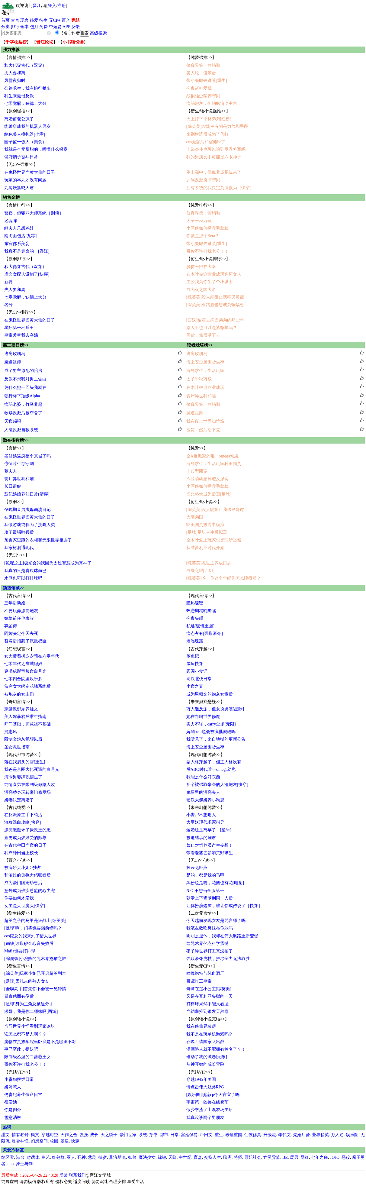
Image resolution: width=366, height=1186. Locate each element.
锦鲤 (162, 1157)
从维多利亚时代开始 (205, 547)
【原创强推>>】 (19, 111)
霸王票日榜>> (16, 345)
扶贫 (102, 1157)
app (11, 1164)
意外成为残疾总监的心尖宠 (29, 890)
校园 (54, 1141)
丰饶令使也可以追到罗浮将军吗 (216, 149)
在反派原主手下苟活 (23, 815)
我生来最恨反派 (19, 96)
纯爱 (34, 20)
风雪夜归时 (14, 80)
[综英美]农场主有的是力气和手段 (217, 126)
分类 (5, 26)
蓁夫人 (10, 471)
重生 (219, 1135)
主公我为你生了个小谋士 (209, 282)
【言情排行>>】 (19, 205)
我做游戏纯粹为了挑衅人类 (29, 524)
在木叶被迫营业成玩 (205, 387)
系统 (143, 1135)
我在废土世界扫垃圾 (205, 421)
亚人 (71, 1157)
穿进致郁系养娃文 (21, 709)
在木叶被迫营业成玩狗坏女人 (213, 274)
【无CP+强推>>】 (21, 164)
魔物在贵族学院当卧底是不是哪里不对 (40, 1041)
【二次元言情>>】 (203, 913)
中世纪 (185, 1157)
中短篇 (55, 26)
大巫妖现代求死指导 (205, 822)
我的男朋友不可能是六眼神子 (213, 157)
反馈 (75, 26)
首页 (5, 20)
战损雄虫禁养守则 (203, 96)
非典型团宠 (196, 471)
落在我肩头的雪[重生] (24, 762)
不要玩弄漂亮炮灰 (21, 611)
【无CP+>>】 (16, 555)
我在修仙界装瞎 (201, 1026)
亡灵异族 (271, 1157)
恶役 (346, 1157)
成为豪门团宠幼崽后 (23, 883)
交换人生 (212, 1157)
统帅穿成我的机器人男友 (27, 126)
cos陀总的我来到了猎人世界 (30, 936)
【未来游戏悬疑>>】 (205, 702)
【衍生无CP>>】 (201, 966)
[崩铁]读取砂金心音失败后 (28, 943)
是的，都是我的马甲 (205, 875)
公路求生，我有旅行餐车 (27, 88)
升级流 (269, 1135)
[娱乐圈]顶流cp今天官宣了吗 (213, 1094)
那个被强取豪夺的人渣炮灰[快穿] (217, 784)
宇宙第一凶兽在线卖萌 (207, 1102)
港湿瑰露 (194, 641)
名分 (8, 304)
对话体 (33, 1157)
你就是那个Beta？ (203, 236)
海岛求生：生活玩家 (205, 370)
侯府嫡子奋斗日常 (21, 157)
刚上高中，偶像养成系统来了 (213, 172)
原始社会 (252, 1157)
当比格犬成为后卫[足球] (208, 494)
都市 (164, 1135)
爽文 (35, 1135)
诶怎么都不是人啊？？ (25, 1034)
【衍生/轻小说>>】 (204, 501)
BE (285, 1157)
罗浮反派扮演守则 (203, 180)
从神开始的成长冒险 (205, 1064)
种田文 (206, 1135)
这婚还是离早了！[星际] (208, 830)
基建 (64, 1141)
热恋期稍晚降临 (201, 611)
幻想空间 (39, 1141)
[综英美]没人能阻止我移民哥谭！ (217, 297)
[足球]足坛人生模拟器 (206, 532)
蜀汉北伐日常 (199, 679)
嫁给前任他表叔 (19, 618)
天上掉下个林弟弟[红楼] (208, 119)
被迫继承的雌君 (201, 837)
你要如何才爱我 (19, 898)
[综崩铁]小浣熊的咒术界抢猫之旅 (35, 958)
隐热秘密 (194, 603)
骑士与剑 (24, 1164)
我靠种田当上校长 (21, 853)
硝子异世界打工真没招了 (209, 951)
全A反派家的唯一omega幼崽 (212, 456)
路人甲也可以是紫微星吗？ (211, 327)
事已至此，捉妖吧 (21, 1049)
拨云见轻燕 (196, 867)
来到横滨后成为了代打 (207, 134)
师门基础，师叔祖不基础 (27, 724)
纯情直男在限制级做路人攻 (29, 784)
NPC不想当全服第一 (205, 890)
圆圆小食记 (196, 671)
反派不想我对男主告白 (25, 379)
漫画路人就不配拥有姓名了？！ (216, 1049)
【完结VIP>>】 (18, 1072)
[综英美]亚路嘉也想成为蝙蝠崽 (215, 304)
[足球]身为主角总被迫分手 (28, 1004)
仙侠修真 (252, 1135)
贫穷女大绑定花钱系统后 (27, 686)
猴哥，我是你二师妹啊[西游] (31, 1011)
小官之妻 (194, 686)
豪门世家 (128, 1135)
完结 (75, 20)
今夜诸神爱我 (199, 88)
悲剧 (92, 1157)
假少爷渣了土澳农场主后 (209, 1109)
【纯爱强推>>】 (201, 57)
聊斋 (227, 1157)
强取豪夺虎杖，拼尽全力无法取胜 (218, 958)
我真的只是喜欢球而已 (25, 570)
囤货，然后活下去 (203, 335)
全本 (24, 26)
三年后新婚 (14, 603)
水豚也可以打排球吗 (23, 578)
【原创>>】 (15, 501)
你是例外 (12, 1109)
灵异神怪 (20, 1141)
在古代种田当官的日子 (25, 845)
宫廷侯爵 (189, 1135)
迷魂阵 (10, 220)
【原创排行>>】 (19, 259)
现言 (24, 20)
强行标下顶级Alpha (22, 396)
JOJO (334, 1157)
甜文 (5, 1135)
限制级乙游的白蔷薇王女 (27, 1057)
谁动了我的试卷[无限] (206, 1057)
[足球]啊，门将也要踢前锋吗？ (33, 928)
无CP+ (55, 20)
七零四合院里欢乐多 (23, 679)
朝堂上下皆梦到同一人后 (209, 898)
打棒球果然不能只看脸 (207, 1004)
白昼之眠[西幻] (200, 570)
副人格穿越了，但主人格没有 (213, 762)
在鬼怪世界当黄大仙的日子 (29, 172)
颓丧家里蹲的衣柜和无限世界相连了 (38, 540)
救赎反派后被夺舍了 (23, 413)
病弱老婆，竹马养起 (23, 404)
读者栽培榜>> (200, 345)
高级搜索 (98, 33)
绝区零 (7, 1157)
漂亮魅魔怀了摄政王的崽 (27, 830)
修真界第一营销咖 (203, 65)
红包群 (58, 1157)
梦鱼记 (192, 656)
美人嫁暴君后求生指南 (25, 716)
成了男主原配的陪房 (23, 370)
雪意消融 (12, 1117)
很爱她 (10, 1102)
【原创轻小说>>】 (21, 1019)
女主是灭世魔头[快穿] (24, 905)
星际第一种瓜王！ (21, 327)
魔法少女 (147, 1157)
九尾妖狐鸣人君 (19, 188)
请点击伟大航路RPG (205, 1087)
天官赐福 (12, 421)
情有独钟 (20, 1135)
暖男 (294, 1157)
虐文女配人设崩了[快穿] (26, 274)
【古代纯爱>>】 (19, 807)
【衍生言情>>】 (19, 966)
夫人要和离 (14, 73)
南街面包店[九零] (20, 236)
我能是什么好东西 (203, 777)
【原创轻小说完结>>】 (207, 1019)
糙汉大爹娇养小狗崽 (205, 800)
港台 (20, 1157)
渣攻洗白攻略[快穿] (22, 822)
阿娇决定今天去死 (21, 633)
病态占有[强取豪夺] (204, 633)
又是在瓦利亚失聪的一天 (209, 996)
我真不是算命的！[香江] (26, 251)
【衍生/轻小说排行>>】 (208, 259)
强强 (83, 1135)
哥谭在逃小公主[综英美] (208, 989)
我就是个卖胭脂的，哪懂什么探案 (36, 149)
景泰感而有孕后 (19, 996)
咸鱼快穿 (194, 663)
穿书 (153, 1135)
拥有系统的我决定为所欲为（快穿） (220, 188)
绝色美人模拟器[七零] (24, 134)
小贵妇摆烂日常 (19, 1079)
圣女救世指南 (17, 747)
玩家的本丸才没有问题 (25, 180)
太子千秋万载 (199, 220)
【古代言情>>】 (19, 595)
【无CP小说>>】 (201, 860)
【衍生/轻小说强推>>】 (208, 111)
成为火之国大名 (201, 289)
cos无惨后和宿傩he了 (206, 142)
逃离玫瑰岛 (14, 353)
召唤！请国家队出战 (205, 1041)
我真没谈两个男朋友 (205, 1117)
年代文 (284, 1135)
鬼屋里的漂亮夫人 (203, 792)
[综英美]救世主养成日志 (208, 563)
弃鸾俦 (10, 626)
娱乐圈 (352, 1135)
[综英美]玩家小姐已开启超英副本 (35, 973)
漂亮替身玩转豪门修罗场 (27, 792)
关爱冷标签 (13, 1150)
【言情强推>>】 (19, 57)
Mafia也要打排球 (19, 951)
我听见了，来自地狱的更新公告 (216, 739)
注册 (61, 5)
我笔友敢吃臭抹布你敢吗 (209, 928)
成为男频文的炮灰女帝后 (209, 694)
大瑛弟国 (194, 517)
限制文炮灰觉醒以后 (23, 739)
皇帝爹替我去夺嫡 (21, 335)
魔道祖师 (12, 362)
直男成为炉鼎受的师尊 (25, 837)
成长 (94, 1135)
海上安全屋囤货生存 (205, 362)
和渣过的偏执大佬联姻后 (27, 875)
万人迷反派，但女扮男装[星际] (215, 709)
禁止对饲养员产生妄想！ (209, 845)
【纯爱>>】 (197, 448)
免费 (43, 26)
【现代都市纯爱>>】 (23, 754)
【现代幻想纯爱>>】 (205, 754)
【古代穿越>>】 (201, 649)
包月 (34, 26)
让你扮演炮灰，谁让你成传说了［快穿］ (224, 905)
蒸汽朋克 (117, 1157)
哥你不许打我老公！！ (207, 251)
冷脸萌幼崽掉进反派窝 (207, 479)
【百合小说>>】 (19, 860)
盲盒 (198, 1157)
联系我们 (77, 1175)
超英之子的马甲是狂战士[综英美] (35, 920)
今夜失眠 (194, 618)
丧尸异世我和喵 (201, 396)
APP (66, 26)
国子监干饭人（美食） (25, 142)
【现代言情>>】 (201, 595)
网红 (304, 1157)
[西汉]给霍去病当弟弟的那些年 (215, 320)
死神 (81, 1157)
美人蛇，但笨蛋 (201, 73)
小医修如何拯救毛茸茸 (207, 228)
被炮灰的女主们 (19, 694)
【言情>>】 (15, 448)
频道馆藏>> (13, 588)
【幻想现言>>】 (19, 649)
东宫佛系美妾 (17, 243)
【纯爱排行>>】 (201, 205)
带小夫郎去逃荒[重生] (206, 80)
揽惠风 (10, 731)
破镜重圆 (233, 1135)
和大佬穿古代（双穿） (25, 65)
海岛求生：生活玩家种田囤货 (213, 463)
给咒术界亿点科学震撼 (207, 943)
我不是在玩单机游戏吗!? (209, 1034)
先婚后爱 (301, 1135)
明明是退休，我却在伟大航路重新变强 (222, 936)
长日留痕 (12, 486)
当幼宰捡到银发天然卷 (207, 1011)
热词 (7, 1127)
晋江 (37, 5)
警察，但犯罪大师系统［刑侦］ (33, 213)
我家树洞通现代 (19, 547)
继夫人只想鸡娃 (19, 228)
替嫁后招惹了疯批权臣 (25, 641)
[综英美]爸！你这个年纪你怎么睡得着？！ (225, 578)
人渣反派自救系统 (21, 430)
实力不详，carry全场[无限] (211, 724)
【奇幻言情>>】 (19, 702)
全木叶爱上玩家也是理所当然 (213, 540)
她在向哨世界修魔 (203, 716)
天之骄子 (109, 1135)
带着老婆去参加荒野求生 (209, 853)
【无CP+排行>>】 (21, 312)
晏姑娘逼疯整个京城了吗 (27, 456)
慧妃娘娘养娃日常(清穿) (26, 494)
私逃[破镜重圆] (200, 626)
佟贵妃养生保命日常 (23, 1094)
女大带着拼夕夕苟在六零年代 (31, 656)
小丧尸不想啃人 (201, 815)
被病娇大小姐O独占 (22, 867)
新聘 (8, 282)
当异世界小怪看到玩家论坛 (29, 1026)
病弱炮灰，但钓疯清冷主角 (211, 103)
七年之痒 (319, 1157)
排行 (15, 26)
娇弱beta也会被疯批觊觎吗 (211, 731)
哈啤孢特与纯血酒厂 (205, 973)
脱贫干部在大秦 (201, 266)
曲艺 (45, 1157)
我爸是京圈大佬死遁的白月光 (31, 769)
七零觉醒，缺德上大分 (25, 103)
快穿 (75, 1141)
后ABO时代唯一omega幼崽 (211, 769)
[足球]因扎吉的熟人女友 (26, 981)
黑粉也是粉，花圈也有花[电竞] (215, 883)
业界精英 (320, 1135)
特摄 (238, 1157)
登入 (52, 5)
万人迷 (337, 1135)
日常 (174, 1135)
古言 (15, 20)
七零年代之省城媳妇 (23, 663)
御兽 (132, 1157)
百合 (66, 20)
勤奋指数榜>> (16, 440)
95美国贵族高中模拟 (205, 524)
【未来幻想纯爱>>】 (205, 807)
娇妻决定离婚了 (19, 800)
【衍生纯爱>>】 (19, 913)
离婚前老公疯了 (19, 119)
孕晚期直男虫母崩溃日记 (27, 509)
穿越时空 (49, 1135)
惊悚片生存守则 (19, 463)
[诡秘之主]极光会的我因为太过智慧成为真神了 (48, 563)
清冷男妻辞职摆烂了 (23, 777)
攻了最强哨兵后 (19, 532)
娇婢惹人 (12, 1087)
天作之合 (68, 1135)
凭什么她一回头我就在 (25, 387)
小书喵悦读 (73, 42)
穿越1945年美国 (201, 1079)
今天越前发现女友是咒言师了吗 (216, 920)
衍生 (43, 20)
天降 (172, 1157)
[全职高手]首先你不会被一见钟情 (35, 989)
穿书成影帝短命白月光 (25, 671)
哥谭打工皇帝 (199, 981)
